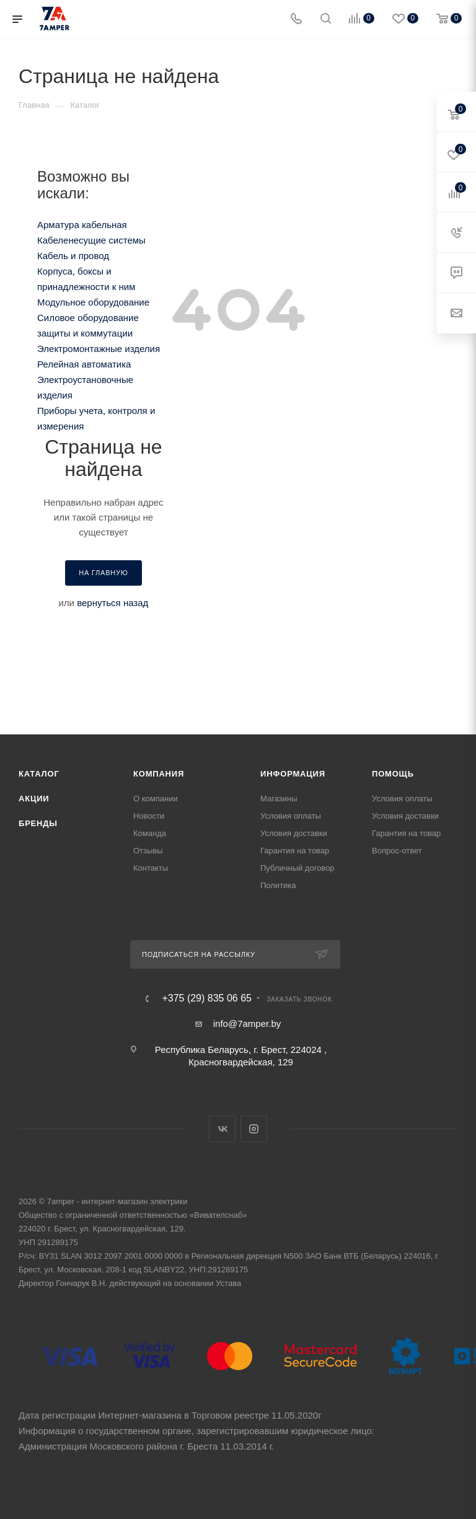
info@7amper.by (247, 1023)
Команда (149, 833)
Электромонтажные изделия (98, 348)
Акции (34, 798)
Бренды (38, 823)
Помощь (393, 773)
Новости (148, 816)
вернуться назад (112, 602)
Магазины (279, 798)
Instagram (253, 1129)
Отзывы (148, 850)
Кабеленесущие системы (91, 240)
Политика (278, 885)
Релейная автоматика (84, 364)
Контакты (150, 868)
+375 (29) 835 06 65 (207, 998)
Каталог (39, 773)
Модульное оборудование (93, 302)
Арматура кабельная (82, 224)
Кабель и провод (73, 255)
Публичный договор (297, 868)
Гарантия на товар (294, 850)
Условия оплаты (290, 816)
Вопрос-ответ (397, 850)
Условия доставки (293, 833)
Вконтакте (222, 1129)
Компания (158, 773)
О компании (155, 798)
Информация (292, 773)
